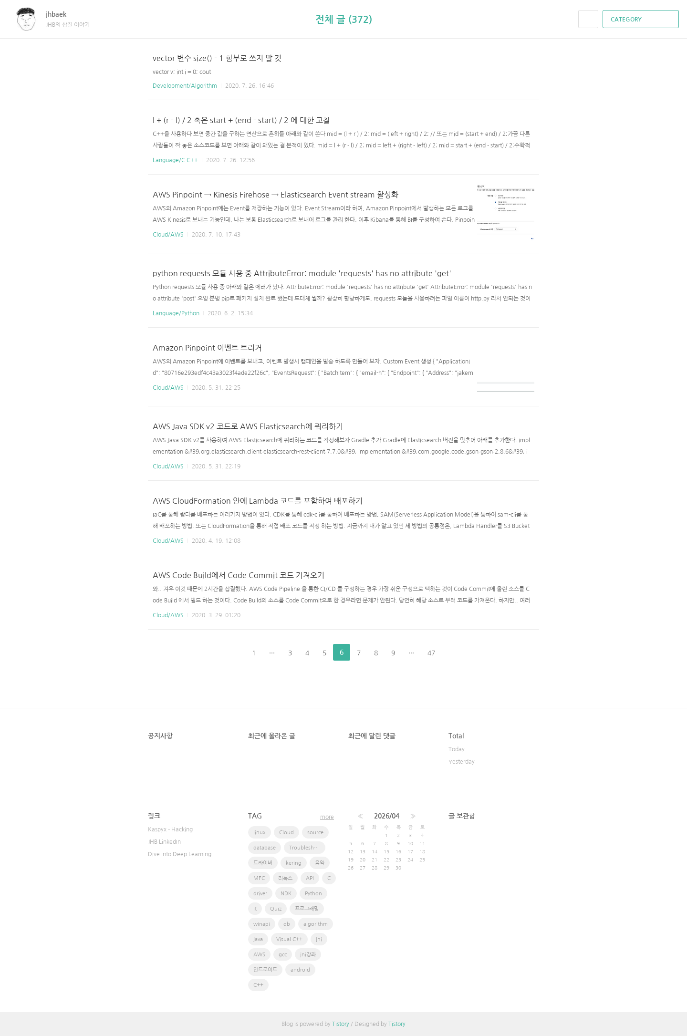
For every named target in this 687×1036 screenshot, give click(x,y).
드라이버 (262, 863)
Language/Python (176, 313)
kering (294, 863)
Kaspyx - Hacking (170, 829)
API (310, 878)
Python (313, 893)
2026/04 (386, 816)
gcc (283, 954)
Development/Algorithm (185, 86)
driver (260, 893)
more (327, 817)
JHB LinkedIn (164, 842)
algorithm (315, 924)
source (315, 832)
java (258, 939)
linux (259, 832)
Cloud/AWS (168, 235)
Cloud (286, 832)
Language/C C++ (175, 160)
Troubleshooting (307, 847)
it (255, 909)
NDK (286, 893)
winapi (261, 924)
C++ (258, 985)
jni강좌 (308, 954)
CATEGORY (642, 19)
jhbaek (61, 14)
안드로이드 (265, 970)
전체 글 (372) (343, 19)
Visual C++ (289, 939)
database (264, 847)
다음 (457, 652)
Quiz (275, 909)
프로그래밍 (307, 909)
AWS (259, 954)
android (300, 970)
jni (319, 939)
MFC (259, 878)
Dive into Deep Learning (179, 854)
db (286, 924)
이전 (230, 652)
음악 (319, 863)
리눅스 (285, 878)
